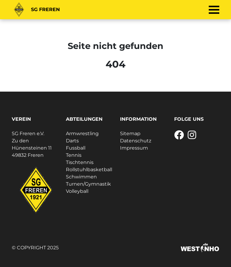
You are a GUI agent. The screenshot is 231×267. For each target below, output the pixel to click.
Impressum (134, 148)
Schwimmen (81, 177)
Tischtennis (80, 162)
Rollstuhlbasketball (89, 169)
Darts (72, 141)
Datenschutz (135, 141)
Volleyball (77, 191)
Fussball (75, 148)
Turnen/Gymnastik (88, 184)
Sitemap (130, 133)
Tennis (74, 155)
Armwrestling (82, 133)
